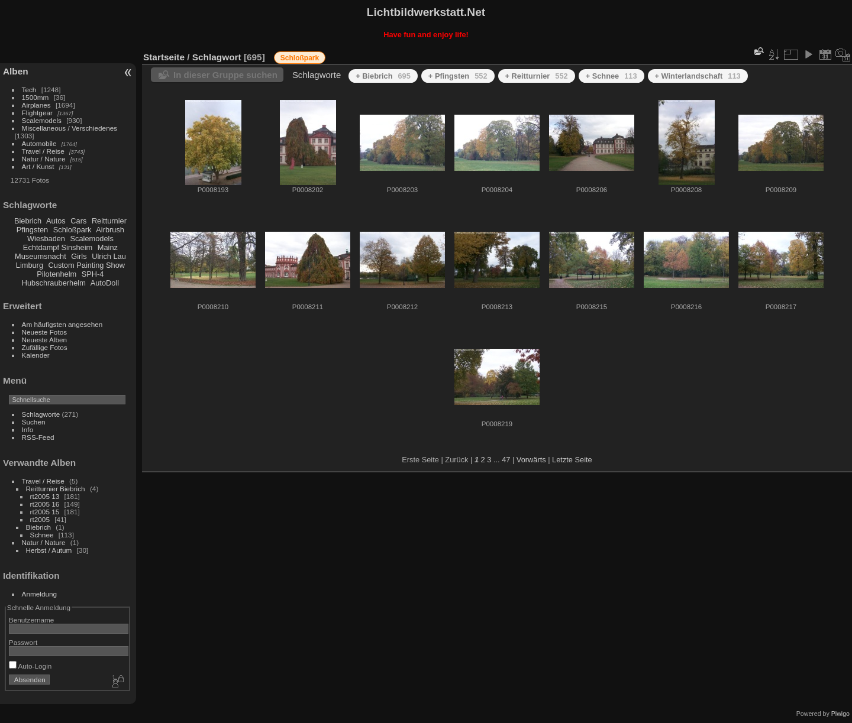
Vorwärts (531, 459)
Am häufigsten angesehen (62, 324)
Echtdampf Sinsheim (57, 247)
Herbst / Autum (49, 550)
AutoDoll (105, 282)
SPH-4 (93, 274)
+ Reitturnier (536, 76)
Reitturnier (109, 220)
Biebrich (27, 220)
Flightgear (37, 112)
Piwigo (840, 713)
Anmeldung (39, 594)
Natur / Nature (44, 159)
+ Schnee (611, 76)
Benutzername (31, 620)
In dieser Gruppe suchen (225, 75)
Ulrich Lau (109, 256)
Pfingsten (32, 229)
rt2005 (40, 519)
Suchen (34, 422)
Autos (56, 220)
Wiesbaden (46, 238)
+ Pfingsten (458, 76)
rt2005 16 (45, 504)
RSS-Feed (38, 437)
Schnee (42, 535)
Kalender (36, 355)
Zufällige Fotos (44, 347)
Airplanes (36, 105)
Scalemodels (42, 120)
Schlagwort (216, 57)
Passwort (23, 642)
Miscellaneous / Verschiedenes (70, 128)
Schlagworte (41, 414)
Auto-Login (30, 666)
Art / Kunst (38, 166)
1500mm (35, 97)
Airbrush (110, 229)
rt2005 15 (45, 511)
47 (506, 459)
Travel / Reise (43, 151)
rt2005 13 (45, 496)
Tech (29, 89)
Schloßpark (72, 229)
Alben (15, 71)
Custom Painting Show (87, 265)
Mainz (108, 247)
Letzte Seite (572, 459)
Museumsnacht (40, 256)
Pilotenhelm (56, 274)
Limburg (29, 265)
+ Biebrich (383, 76)
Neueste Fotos (44, 332)
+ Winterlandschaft (698, 76)
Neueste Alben (44, 339)
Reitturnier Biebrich (55, 488)
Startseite (164, 57)
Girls (78, 256)
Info (28, 429)
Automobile (39, 143)
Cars (78, 220)
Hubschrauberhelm (54, 282)
